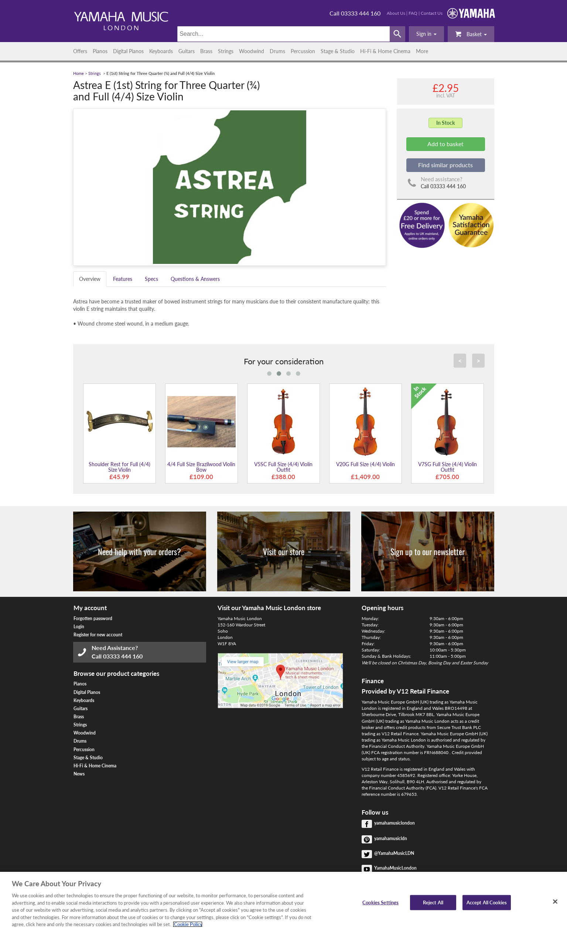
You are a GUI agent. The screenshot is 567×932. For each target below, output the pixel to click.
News (79, 774)
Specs (151, 279)
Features (122, 279)
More (422, 51)
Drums (277, 51)
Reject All (433, 902)
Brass (206, 51)
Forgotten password (93, 618)
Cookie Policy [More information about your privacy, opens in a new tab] (187, 924)
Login (79, 626)
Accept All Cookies (487, 902)
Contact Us (432, 13)
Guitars (186, 51)
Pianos (100, 51)
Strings (225, 51)
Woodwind (251, 51)
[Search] (283, 34)
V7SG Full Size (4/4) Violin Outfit (447, 467)
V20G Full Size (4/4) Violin (365, 464)
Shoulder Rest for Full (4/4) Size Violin (119, 467)
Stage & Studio (338, 51)
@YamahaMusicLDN (394, 853)
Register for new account (98, 634)
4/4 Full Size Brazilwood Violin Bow (201, 467)
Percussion (303, 51)
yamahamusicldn (390, 838)
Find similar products (445, 164)
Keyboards (161, 51)
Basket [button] (471, 34)
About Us (396, 13)
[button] (426, 34)
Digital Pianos (128, 51)
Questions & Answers (195, 279)
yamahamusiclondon (394, 823)
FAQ (413, 13)
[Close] (555, 901)
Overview (89, 279)
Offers (80, 51)
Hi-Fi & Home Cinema (385, 51)
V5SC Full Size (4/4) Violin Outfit (283, 467)
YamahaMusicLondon (395, 868)
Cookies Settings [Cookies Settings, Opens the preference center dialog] (380, 902)
